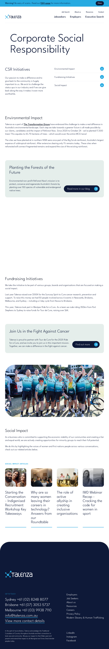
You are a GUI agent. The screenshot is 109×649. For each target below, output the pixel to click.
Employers (75, 17)
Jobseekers (60, 17)
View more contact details (25, 621)
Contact (101, 12)
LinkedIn (71, 633)
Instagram (72, 637)
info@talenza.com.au (21, 615)
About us (78, 12)
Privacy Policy (73, 614)
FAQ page (45, 3)
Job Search (66, 12)
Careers (70, 610)
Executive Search (94, 17)
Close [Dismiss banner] (100, 3)
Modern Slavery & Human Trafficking (85, 618)
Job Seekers (72, 598)
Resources (89, 12)
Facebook (71, 640)
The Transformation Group (37, 124)
